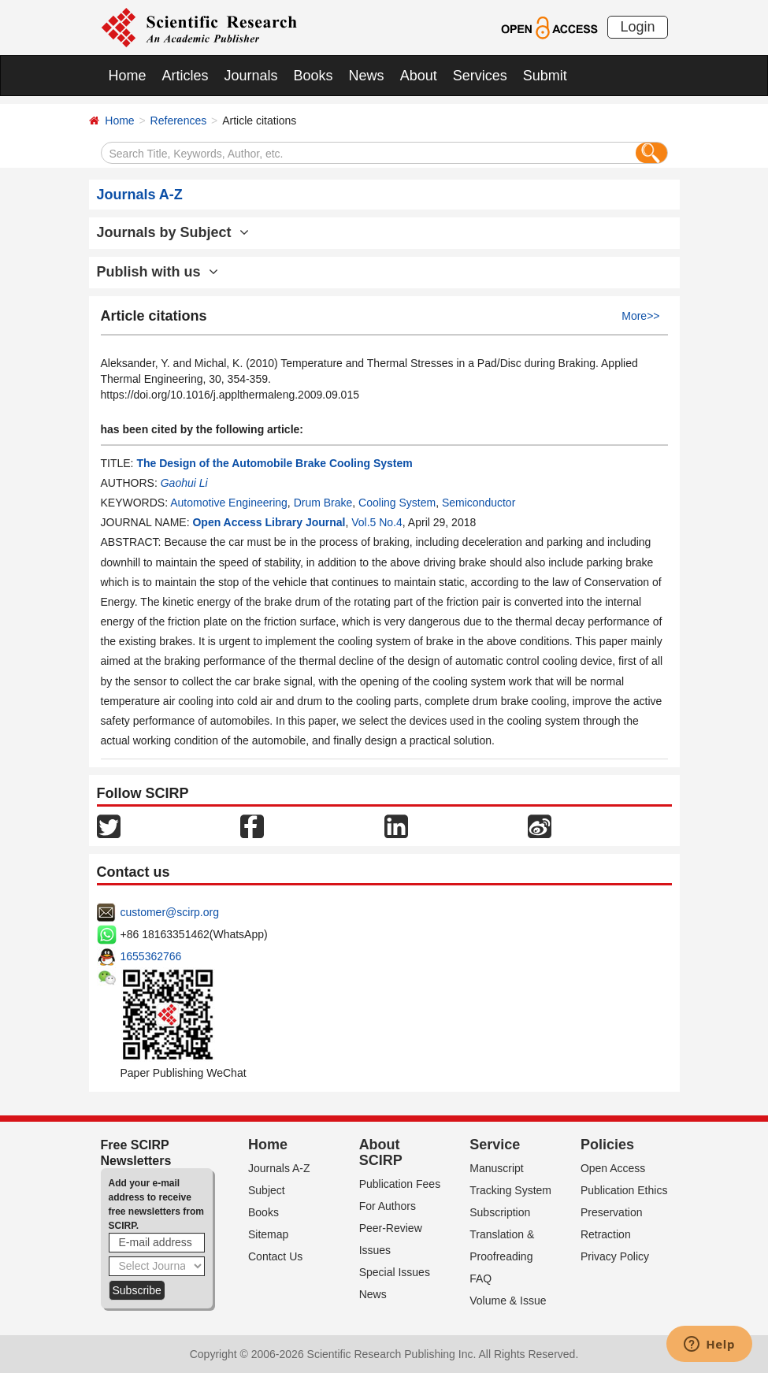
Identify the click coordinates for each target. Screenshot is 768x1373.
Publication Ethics (624, 1190)
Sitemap (268, 1234)
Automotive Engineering (229, 502)
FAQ (480, 1278)
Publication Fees (400, 1184)
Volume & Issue (507, 1300)
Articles (185, 75)
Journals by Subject (173, 232)
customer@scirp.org (170, 912)
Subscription (499, 1212)
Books (313, 75)
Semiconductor (478, 502)
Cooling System (397, 502)
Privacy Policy (615, 1256)
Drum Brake (323, 502)
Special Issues (394, 1272)
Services (480, 75)
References (178, 120)
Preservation (612, 1212)
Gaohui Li (184, 483)
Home (128, 75)
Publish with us (157, 272)
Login (637, 27)
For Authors (387, 1206)
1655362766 (151, 956)
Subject (266, 1190)
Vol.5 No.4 (377, 522)
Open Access (613, 1168)
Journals (251, 75)
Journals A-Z (279, 1168)
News (366, 75)
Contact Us (275, 1256)
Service (494, 1144)
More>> (640, 316)
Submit (545, 75)
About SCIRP (381, 1152)
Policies (607, 1144)
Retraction (606, 1234)
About (418, 75)
